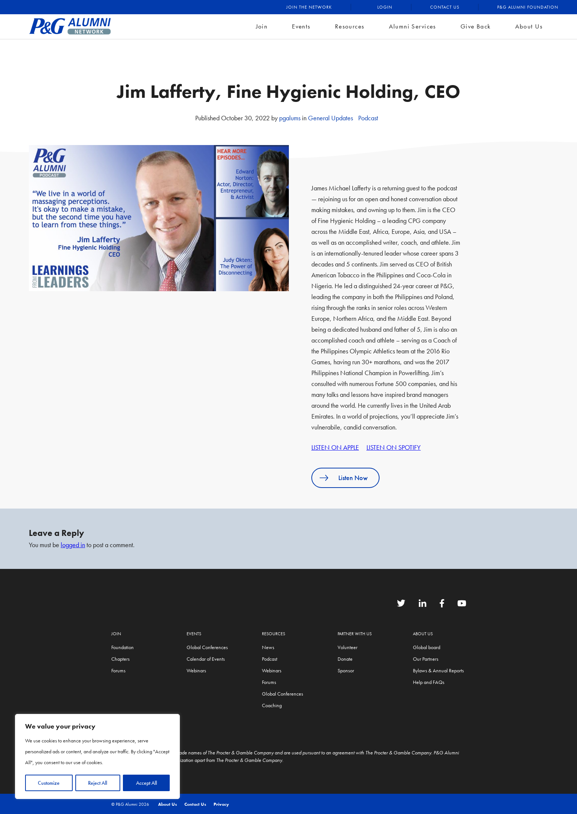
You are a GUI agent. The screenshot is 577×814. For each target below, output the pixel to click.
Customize (49, 783)
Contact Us (444, 7)
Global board (426, 647)
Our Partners (425, 658)
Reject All (97, 783)
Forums (118, 670)
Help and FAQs (428, 682)
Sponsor (346, 670)
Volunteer (347, 647)
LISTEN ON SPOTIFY (393, 447)
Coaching (272, 705)
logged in (73, 544)
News (268, 647)
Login (384, 7)
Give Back (475, 26)
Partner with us (355, 634)
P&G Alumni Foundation (527, 7)
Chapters (120, 658)
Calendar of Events (206, 658)
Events (301, 26)
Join (262, 26)
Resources (350, 26)
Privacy (221, 804)
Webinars (196, 670)
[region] (97, 757)
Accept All (146, 783)
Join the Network (309, 7)
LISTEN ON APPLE (335, 447)
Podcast (368, 118)
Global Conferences (207, 647)
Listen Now (353, 477)
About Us (529, 26)
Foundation (122, 647)
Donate (345, 658)
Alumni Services (412, 26)
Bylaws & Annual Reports (438, 670)
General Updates (330, 118)
